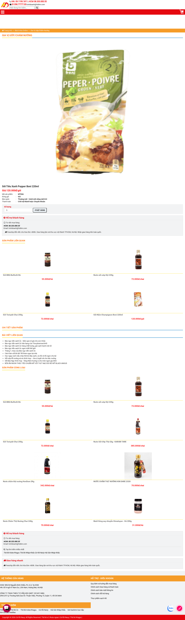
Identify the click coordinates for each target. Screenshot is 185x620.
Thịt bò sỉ (45, 617)
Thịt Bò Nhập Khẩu (27, 553)
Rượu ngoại (54, 617)
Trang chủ (7, 30)
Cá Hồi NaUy (39, 553)
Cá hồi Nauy (20, 617)
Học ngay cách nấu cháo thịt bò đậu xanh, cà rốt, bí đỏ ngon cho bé (30, 356)
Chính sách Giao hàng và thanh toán (104, 587)
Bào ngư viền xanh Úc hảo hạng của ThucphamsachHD (26, 343)
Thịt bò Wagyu (75, 617)
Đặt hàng (40, 210)
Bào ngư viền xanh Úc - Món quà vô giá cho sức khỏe (25, 341)
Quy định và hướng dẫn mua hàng (103, 584)
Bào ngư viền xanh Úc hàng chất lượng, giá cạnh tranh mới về (28, 346)
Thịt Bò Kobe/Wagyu (11, 553)
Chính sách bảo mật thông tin (102, 590)
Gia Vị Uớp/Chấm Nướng (17, 35)
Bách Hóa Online (21, 30)
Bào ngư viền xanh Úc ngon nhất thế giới (20, 348)
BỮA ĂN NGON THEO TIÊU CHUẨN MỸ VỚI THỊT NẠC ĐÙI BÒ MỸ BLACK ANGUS (36, 363)
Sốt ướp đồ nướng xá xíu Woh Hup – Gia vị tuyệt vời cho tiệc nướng (30, 358)
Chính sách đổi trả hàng (100, 593)
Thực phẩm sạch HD (99, 598)
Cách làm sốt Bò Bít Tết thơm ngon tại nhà (21, 353)
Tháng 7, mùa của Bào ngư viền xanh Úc (20, 351)
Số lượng (18, 209)
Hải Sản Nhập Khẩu (52, 553)
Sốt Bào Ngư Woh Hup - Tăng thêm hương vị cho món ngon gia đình (31, 361)
